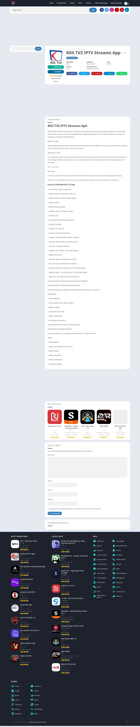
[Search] (54, 10)
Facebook (71, 74)
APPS (80, 3)
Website (50, 501)
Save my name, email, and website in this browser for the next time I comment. (75, 510)
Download (55, 68)
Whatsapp (121, 74)
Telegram (109, 74)
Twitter (83, 74)
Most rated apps (116, 3)
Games (88, 3)
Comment (51, 456)
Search (38, 50)
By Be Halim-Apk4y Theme (37, 723)
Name (50, 482)
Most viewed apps (101, 3)
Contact (72, 3)
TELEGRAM (54, 73)
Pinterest (96, 74)
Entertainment (81, 50)
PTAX (68, 65)
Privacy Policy (61, 3)
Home (51, 3)
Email (50, 491)
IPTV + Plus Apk (53, 168)
